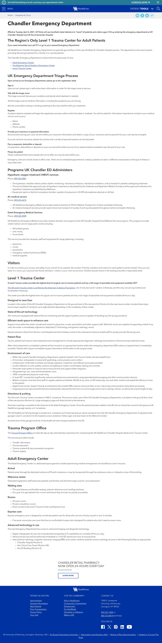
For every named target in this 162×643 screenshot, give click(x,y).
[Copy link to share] (152, 15)
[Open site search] (158, 8)
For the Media (70, 609)
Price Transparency (38, 609)
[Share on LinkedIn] (147, 16)
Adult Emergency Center (23, 63)
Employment (69, 606)
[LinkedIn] (122, 627)
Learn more (68, 575)
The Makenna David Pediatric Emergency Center (33, 66)
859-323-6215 (20, 200)
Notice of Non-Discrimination (123, 635)
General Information (39, 604)
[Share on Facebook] (137, 16)
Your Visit (34, 615)
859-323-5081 (20, 179)
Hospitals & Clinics (23, 15)
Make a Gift (69, 615)
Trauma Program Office (21, 433)
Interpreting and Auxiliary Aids (94, 635)
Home (10, 15)
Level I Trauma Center (22, 69)
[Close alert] (158, 2)
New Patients (35, 606)
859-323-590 (19, 216)
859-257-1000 (107, 613)
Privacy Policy (36, 612)
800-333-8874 (107, 616)
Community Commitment (75, 604)
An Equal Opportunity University (64, 635)
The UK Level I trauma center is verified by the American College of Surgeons (41, 288)
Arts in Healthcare (71, 601)
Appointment (36, 601)
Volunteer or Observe (73, 612)
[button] (7, 8)
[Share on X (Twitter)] (142, 16)
